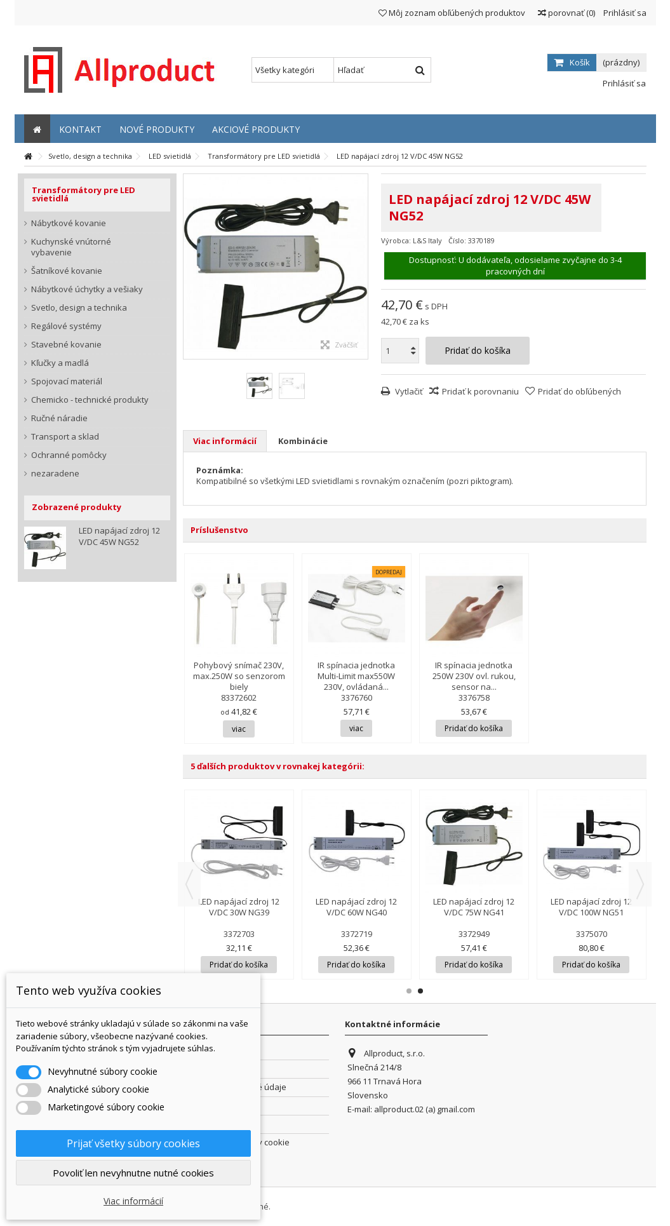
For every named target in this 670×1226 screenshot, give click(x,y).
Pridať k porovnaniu (480, 391)
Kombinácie (303, 441)
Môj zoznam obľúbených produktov (452, 12)
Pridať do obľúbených (579, 391)
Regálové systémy (66, 326)
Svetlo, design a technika (79, 307)
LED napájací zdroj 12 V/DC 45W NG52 (119, 536)
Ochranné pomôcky (69, 455)
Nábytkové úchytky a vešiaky (87, 289)
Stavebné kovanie (66, 344)
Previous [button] (189, 884)
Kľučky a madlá (60, 363)
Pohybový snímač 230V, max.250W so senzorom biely (239, 675)
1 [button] (409, 991)
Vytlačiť (408, 391)
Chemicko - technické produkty (90, 399)
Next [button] (640, 884)
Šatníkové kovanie (66, 271)
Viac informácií (225, 441)
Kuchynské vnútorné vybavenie (71, 247)
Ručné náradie (59, 418)
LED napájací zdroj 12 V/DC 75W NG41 (473, 907)
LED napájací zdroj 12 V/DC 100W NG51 (591, 907)
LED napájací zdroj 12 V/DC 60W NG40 (356, 907)
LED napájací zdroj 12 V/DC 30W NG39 (238, 907)
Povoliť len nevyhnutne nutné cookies (133, 1172)
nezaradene (55, 473)
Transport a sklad (65, 436)
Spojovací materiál (66, 381)
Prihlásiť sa (624, 12)
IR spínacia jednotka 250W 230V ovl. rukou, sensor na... (474, 675)
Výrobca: (396, 240)
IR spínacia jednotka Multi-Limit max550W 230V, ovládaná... (356, 675)
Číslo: (457, 240)
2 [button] (420, 991)
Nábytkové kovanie (68, 223)
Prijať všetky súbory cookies (133, 1143)
